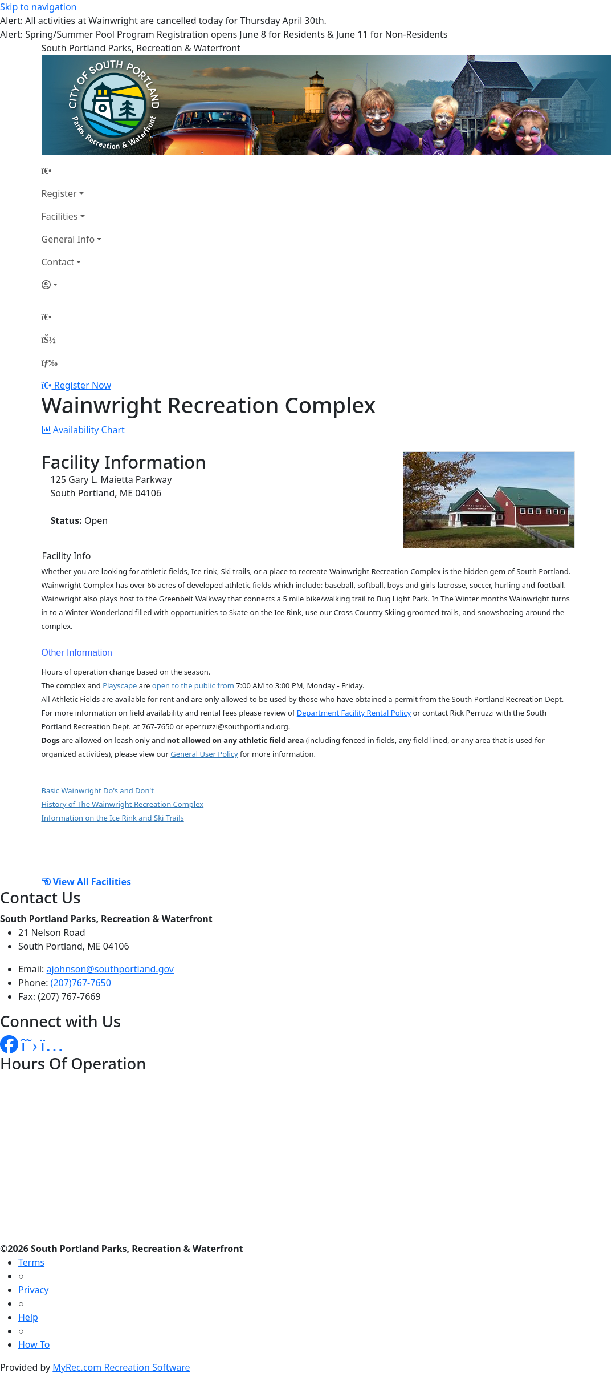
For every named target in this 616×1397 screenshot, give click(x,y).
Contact (58, 262)
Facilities (60, 216)
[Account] (72, 284)
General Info (68, 239)
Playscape (120, 685)
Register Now (82, 385)
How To (34, 1344)
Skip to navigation (38, 7)
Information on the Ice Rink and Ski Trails (113, 818)
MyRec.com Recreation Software (121, 1367)
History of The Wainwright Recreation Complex (123, 804)
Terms (31, 1262)
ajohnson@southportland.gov (110, 969)
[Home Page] (72, 170)
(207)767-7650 (81, 982)
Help (28, 1317)
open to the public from (193, 685)
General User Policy (204, 754)
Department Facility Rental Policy (354, 713)
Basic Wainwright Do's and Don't (98, 790)
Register (59, 193)
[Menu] (50, 362)
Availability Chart (83, 429)
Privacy (33, 1289)
